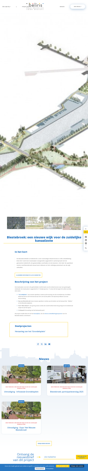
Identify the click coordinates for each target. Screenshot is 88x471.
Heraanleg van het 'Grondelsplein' (30, 331)
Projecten (25, 6)
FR (85, 229)
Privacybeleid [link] (49, 468)
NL (86, 232)
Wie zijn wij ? (6, 6)
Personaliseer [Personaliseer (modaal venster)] (40, 468)
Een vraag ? (77, 6)
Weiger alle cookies (77, 466)
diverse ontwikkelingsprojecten (53, 313)
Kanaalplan (37, 313)
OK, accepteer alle (62, 466)
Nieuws (62, 6)
